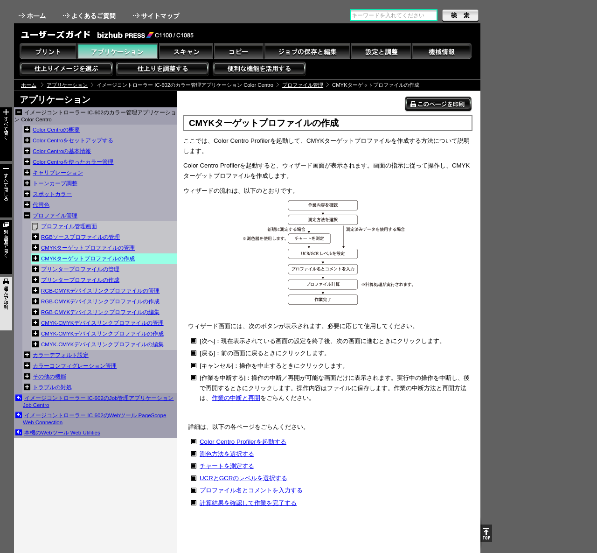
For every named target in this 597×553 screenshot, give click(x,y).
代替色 (41, 205)
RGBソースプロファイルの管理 (80, 237)
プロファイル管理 (302, 85)
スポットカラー (52, 194)
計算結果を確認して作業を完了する (248, 502)
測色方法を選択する (227, 453)
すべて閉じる (6, 190)
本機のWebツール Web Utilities (62, 432)
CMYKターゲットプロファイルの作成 (88, 258)
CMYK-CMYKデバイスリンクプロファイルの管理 (102, 323)
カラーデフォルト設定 (61, 355)
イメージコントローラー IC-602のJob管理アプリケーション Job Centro (98, 401)
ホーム (33, 16)
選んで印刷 (6, 303)
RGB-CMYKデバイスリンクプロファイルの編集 (100, 312)
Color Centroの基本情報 (62, 151)
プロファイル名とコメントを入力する (251, 490)
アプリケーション (67, 85)
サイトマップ (157, 16)
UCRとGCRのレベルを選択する (243, 478)
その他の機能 (49, 376)
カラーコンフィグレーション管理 (75, 366)
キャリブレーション (58, 172)
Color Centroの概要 (56, 130)
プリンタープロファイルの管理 (80, 269)
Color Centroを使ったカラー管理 (73, 162)
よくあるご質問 (90, 16)
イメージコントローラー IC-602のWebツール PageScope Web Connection (94, 419)
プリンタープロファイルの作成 (80, 280)
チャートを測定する (227, 465)
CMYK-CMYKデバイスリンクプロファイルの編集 (102, 344)
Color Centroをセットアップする (73, 140)
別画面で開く (6, 247)
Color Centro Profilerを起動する (243, 441)
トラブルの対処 (52, 387)
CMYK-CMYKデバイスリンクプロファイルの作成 (102, 333)
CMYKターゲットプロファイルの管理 (88, 248)
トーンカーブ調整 (55, 183)
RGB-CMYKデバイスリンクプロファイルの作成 (100, 301)
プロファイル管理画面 (69, 226)
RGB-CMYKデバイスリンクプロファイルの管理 (100, 291)
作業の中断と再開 (236, 397)
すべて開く (6, 134)
